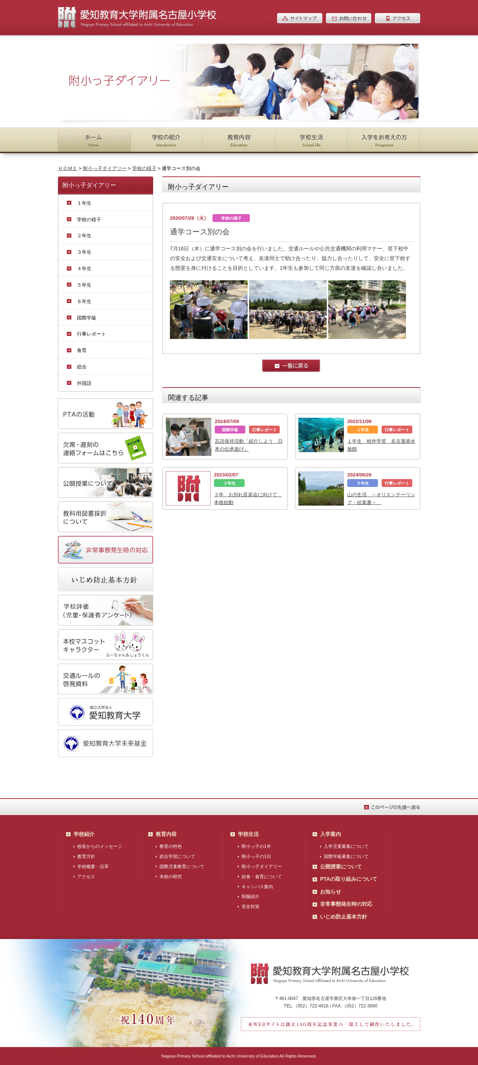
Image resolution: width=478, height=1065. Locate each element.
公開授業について (341, 867)
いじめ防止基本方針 (343, 917)
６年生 (84, 301)
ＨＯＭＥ (67, 168)
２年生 (84, 235)
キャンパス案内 (257, 886)
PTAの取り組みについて (348, 879)
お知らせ (330, 892)
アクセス (86, 876)
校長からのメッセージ (99, 846)
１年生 (84, 203)
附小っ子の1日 (256, 856)
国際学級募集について (346, 856)
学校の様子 (144, 168)
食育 (82, 350)
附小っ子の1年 (256, 846)
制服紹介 (251, 896)
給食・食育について (262, 876)
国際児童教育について (181, 866)
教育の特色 (170, 846)
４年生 (84, 268)
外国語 (84, 383)
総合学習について (177, 856)
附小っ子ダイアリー (105, 168)
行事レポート (91, 334)
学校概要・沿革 (93, 866)
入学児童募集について (346, 846)
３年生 (84, 252)
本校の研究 (170, 876)
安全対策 (251, 906)
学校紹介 (84, 834)
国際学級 (86, 318)
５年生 (84, 285)
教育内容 (166, 834)
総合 (82, 367)
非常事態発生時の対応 (346, 904)
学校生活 (248, 834)
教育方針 (86, 856)
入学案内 (330, 834)
